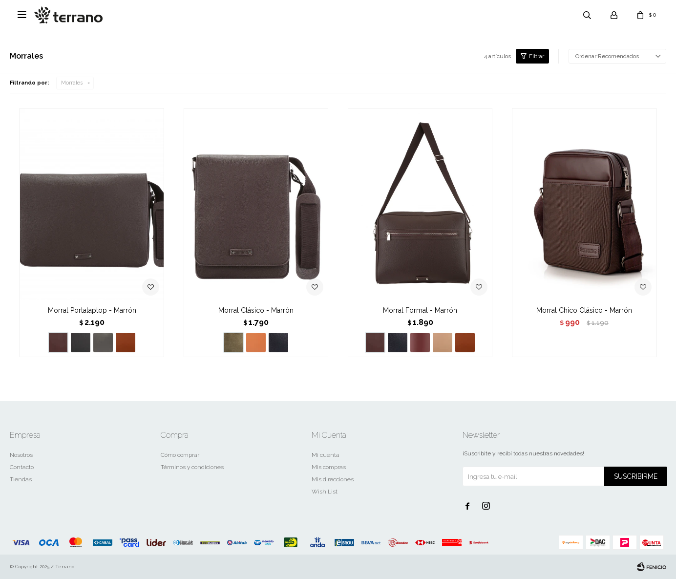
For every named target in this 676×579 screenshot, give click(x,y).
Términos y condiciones (192, 467)
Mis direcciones (333, 479)
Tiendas (21, 479)
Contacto (22, 467)
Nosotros (21, 454)
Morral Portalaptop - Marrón (92, 310)
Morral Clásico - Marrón (256, 310)
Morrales (72, 83)
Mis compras (329, 467)
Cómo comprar (180, 454)
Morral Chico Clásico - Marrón (584, 310)
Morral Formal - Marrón (420, 310)
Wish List (325, 491)
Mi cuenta (325, 454)
